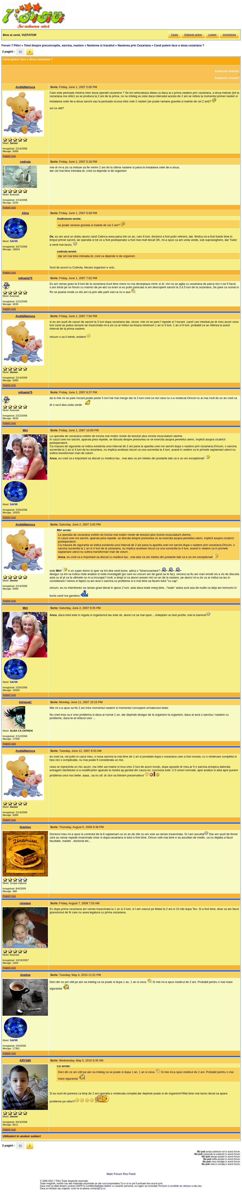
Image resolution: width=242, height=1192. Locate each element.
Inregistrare (229, 34)
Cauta (174, 34)
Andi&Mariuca (25, 87)
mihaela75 (25, 278)
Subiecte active (193, 34)
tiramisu (25, 827)
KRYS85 (25, 1060)
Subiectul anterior (227, 71)
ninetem (25, 903)
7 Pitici (57, 1181)
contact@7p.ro (97, 1188)
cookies (71, 1186)
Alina (25, 213)
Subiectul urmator (227, 78)
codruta (25, 161)
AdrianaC (25, 702)
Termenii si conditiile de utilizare (174, 1186)
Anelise (25, 975)
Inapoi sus (9, 156)
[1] (20, 51)
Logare (212, 34)
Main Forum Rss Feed (121, 1174)
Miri (25, 430)
